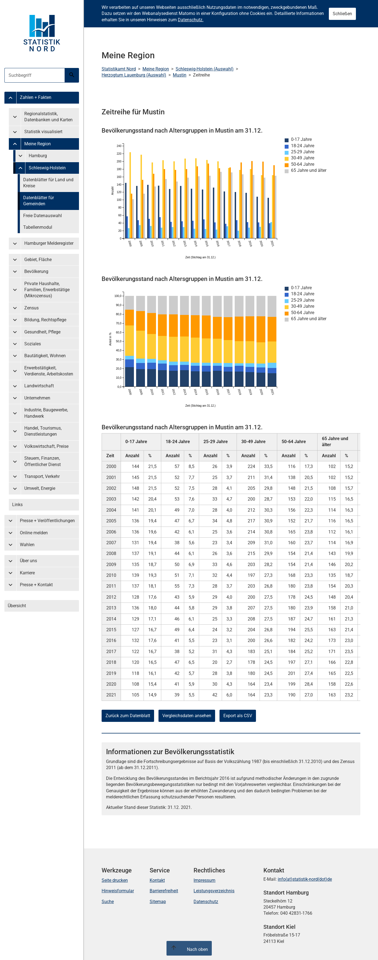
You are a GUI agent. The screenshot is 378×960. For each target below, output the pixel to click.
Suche (108, 901)
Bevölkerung (36, 271)
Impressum (204, 880)
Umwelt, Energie (39, 488)
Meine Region (37, 143)
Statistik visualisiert (43, 131)
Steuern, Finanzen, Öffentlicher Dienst (42, 461)
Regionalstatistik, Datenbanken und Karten (48, 116)
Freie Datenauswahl (42, 215)
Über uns (28, 560)
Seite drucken (115, 880)
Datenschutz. (190, 19)
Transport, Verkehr (42, 476)
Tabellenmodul (37, 227)
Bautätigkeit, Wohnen (45, 355)
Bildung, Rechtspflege (45, 319)
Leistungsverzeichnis (214, 890)
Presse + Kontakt (36, 584)
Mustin (179, 75)
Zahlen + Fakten (35, 97)
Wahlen (27, 544)
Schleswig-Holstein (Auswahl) (205, 69)
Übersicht (17, 605)
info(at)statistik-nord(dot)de (305, 879)
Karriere (27, 572)
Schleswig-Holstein (47, 167)
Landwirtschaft (39, 385)
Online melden (34, 532)
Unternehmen (37, 398)
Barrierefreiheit (164, 890)
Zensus (31, 308)
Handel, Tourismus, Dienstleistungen (43, 431)
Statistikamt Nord (119, 69)
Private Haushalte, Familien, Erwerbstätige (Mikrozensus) (47, 290)
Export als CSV (237, 715)
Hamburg (38, 155)
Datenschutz (206, 901)
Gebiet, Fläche (38, 259)
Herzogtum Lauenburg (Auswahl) (134, 75)
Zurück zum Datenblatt (127, 715)
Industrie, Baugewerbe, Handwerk (46, 413)
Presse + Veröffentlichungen (47, 520)
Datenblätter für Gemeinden (38, 200)
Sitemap (158, 901)
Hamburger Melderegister (48, 243)
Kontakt (157, 880)
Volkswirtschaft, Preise (46, 446)
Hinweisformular (118, 890)
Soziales (32, 343)
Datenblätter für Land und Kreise (48, 182)
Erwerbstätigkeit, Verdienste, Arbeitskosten (48, 371)
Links (17, 504)
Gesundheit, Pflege (42, 332)
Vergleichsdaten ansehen (186, 715)
